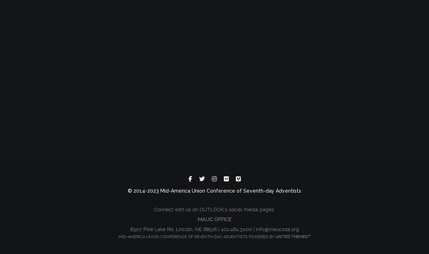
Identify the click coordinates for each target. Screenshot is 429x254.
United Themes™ (292, 237)
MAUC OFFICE (215, 219)
